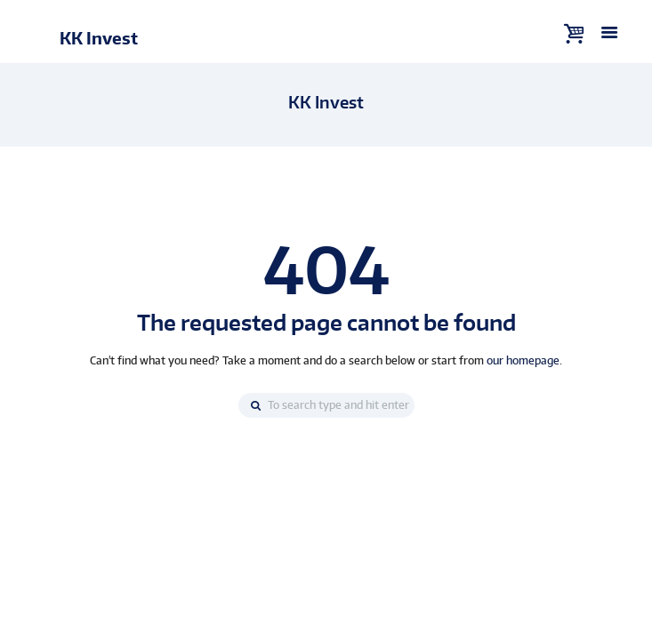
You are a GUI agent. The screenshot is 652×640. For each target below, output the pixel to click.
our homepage (523, 360)
